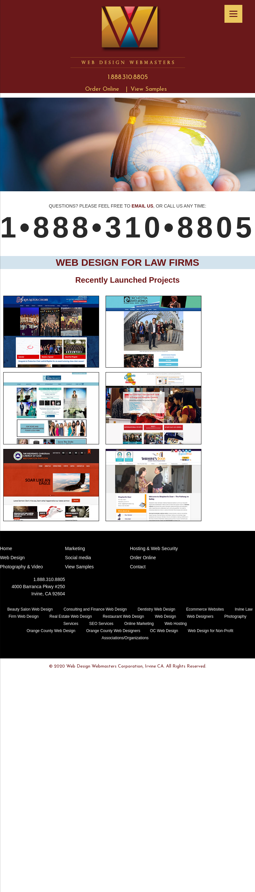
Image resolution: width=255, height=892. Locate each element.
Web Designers (200, 616)
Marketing (75, 548)
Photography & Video (21, 566)
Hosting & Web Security (154, 548)
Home (6, 548)
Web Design (12, 557)
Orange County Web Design (51, 630)
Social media (78, 557)
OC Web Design (164, 630)
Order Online (102, 89)
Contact (138, 566)
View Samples (149, 89)
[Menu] (233, 14)
